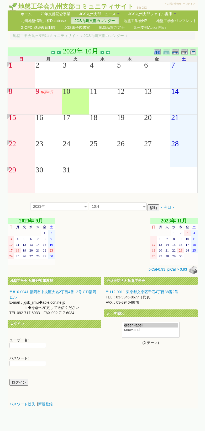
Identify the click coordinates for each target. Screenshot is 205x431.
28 (175, 143)
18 (93, 117)
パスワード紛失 (22, 404)
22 (12, 143)
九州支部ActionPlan (149, 27)
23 (39, 143)
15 (12, 117)
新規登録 (45, 404)
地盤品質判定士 (112, 27)
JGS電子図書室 (77, 27)
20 (148, 117)
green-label (151, 325)
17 (66, 117)
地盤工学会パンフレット (176, 21)
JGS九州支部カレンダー (95, 21)
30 (39, 169)
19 (121, 117)
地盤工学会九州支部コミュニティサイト (76, 6)
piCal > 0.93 (177, 270)
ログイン (190, 3)
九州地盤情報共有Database (43, 21)
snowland (151, 330)
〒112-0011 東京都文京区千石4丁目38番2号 (142, 292)
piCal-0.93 (157, 270)
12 (121, 91)
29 (12, 169)
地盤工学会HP (135, 21)
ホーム (26, 14)
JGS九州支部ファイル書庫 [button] (152, 14)
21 (175, 117)
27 (148, 143)
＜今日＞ (167, 207)
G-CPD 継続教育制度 (38, 27)
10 (66, 91)
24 (66, 143)
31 (66, 169)
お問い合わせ (174, 3)
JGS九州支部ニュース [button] (99, 14)
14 (175, 91)
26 (121, 143)
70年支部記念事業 (55, 14)
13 (148, 91)
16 (39, 117)
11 (93, 91)
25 (93, 143)
